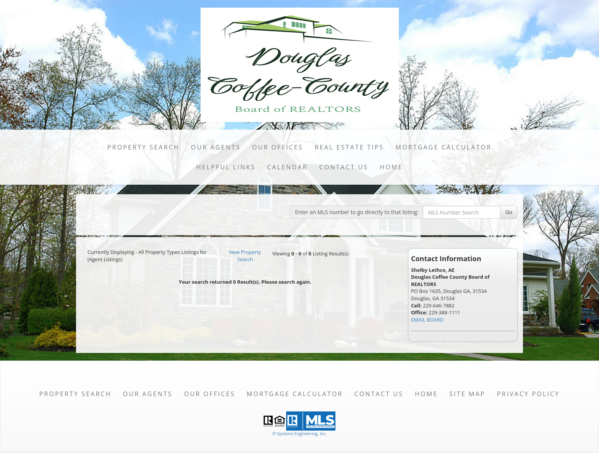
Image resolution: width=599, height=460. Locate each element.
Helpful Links (226, 167)
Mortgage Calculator (443, 147)
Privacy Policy (528, 394)
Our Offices (277, 147)
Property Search (143, 147)
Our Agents (216, 147)
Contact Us (343, 167)
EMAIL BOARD (427, 319)
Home (391, 167)
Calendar (287, 167)
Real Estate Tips (349, 147)
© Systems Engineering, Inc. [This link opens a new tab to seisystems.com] (299, 433)
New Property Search (245, 256)
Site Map (467, 394)
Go (508, 212)
